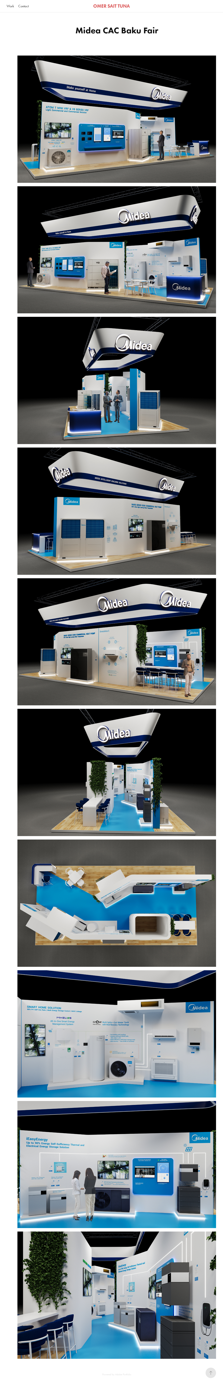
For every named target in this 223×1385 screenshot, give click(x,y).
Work (10, 6)
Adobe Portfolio (123, 1374)
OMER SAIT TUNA (111, 6)
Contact (23, 6)
